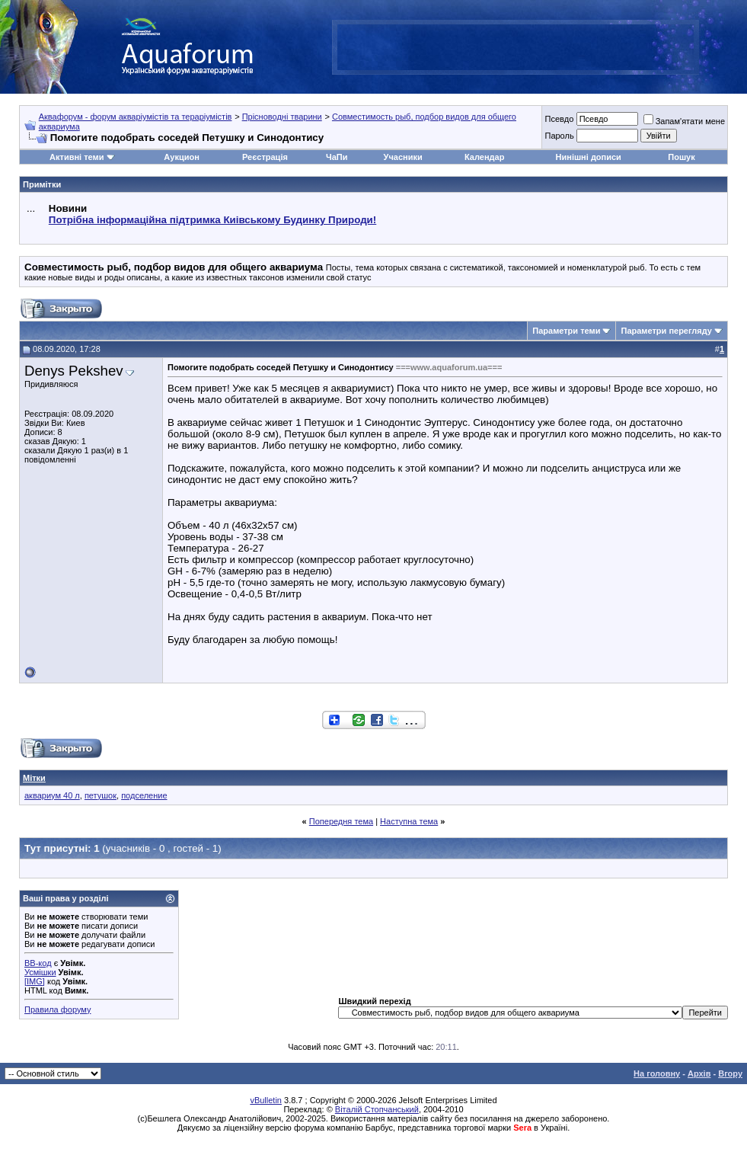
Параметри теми (566, 330)
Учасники (403, 157)
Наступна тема (409, 821)
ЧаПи (337, 157)
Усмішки (40, 972)
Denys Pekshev (73, 371)
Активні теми (76, 157)
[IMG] (34, 981)
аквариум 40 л (52, 795)
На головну (657, 1073)
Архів (699, 1073)
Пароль (558, 135)
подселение (144, 795)
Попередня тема (341, 821)
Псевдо (558, 118)
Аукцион (181, 157)
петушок (101, 795)
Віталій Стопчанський (377, 1109)
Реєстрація (265, 157)
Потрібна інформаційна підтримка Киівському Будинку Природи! (212, 220)
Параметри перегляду (666, 330)
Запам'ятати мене (684, 121)
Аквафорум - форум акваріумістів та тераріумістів (135, 116)
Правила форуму (57, 1009)
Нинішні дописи (588, 157)
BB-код (38, 963)
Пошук (681, 157)
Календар (484, 157)
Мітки (34, 777)
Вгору (730, 1073)
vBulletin (266, 1100)
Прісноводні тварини (282, 116)
